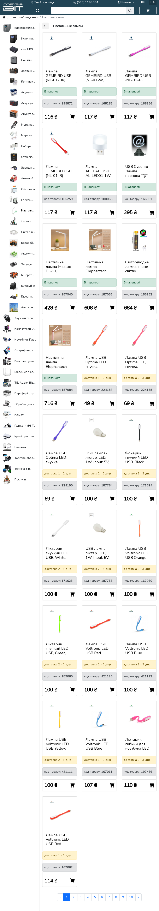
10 (131, 897)
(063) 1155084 (85, 2)
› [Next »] (138, 897)
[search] (88, 10)
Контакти (125, 2)
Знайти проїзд (42, 2)
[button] (37, 10)
